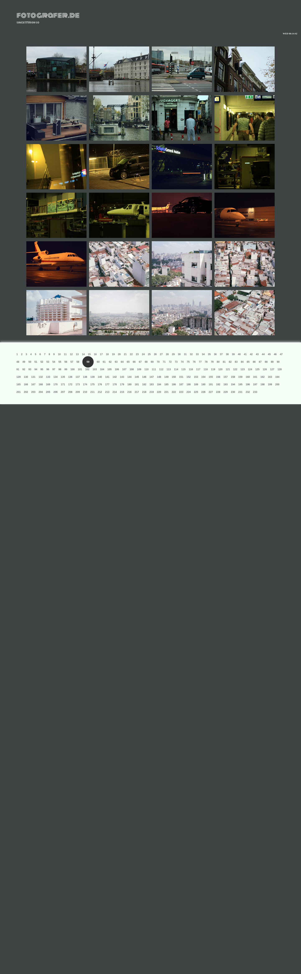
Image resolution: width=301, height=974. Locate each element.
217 (137, 392)
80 (218, 361)
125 (257, 369)
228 (218, 392)
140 (100, 376)
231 (240, 392)
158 (233, 376)
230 (233, 392)
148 (159, 376)
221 (166, 392)
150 (174, 376)
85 (248, 361)
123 (243, 369)
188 (188, 384)
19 (113, 354)
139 (92, 376)
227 (211, 392)
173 (78, 384)
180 (129, 384)
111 (154, 369)
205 (48, 392)
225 (196, 392)
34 (203, 354)
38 (227, 354)
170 (55, 384)
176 (100, 384)
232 (248, 392)
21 (125, 354)
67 (140, 361)
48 (18, 361)
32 (191, 354)
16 (95, 354)
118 (206, 369)
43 (257, 354)
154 (203, 376)
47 (281, 354)
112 (161, 369)
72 (170, 361)
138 (85, 376)
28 (167, 354)
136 (70, 376)
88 (266, 361)
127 (272, 369)
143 (122, 376)
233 (255, 392)
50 (29, 361)
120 (220, 369)
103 (95, 369)
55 (60, 361)
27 (161, 354)
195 (240, 384)
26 (155, 354)
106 (117, 369)
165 (19, 384)
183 (151, 384)
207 (63, 392)
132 (41, 376)
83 (236, 361)
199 (270, 384)
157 (225, 376)
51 (35, 361)
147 (151, 376)
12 (71, 354)
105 (109, 369)
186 (174, 384)
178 (114, 384)
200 (277, 384)
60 (98, 361)
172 (70, 384)
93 (29, 369)
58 (78, 361)
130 (26, 376)
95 (41, 369)
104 (102, 369)
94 (35, 369)
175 (92, 384)
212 (100, 392)
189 (196, 384)
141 (107, 376)
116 (191, 369)
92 (23, 369)
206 (55, 392)
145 (137, 376)
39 (233, 354)
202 (26, 392)
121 (228, 369)
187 (181, 384)
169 (48, 384)
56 (65, 361)
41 (245, 354)
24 (143, 354)
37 (221, 354)
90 (278, 361)
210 (85, 392)
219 (151, 392)
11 (65, 354)
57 (71, 361)
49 (23, 361)
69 (152, 361)
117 (198, 369)
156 (218, 376)
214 (114, 392)
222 (174, 392)
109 (139, 369)
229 (225, 392)
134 (55, 376)
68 (146, 361)
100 (72, 369)
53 (47, 361)
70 (158, 361)
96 (47, 369)
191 (211, 384)
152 (188, 376)
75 (188, 361)
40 (239, 354)
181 (137, 384)
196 (248, 384)
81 (224, 361)
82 (230, 361)
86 (254, 361)
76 (194, 361)
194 (233, 384)
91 (18, 369)
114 (176, 369)
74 (182, 361)
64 (122, 361)
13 (77, 354)
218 (144, 392)
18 (107, 354)
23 (137, 354)
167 (33, 384)
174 (85, 384)
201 (19, 392)
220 (159, 392)
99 (65, 369)
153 (196, 376)
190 (203, 384)
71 (164, 361)
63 (116, 361)
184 (159, 384)
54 (53, 361)
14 (83, 354)
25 (149, 354)
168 (41, 384)
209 (78, 392)
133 (48, 376)
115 (183, 369)
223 (181, 392)
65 (128, 361)
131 (33, 376)
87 (260, 361)
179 (122, 384)
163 (270, 376)
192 (218, 384)
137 (78, 376)
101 (80, 369)
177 (107, 384)
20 (119, 354)
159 (240, 376)
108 (132, 369)
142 (114, 376)
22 (131, 354)
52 (41, 361)
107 (124, 369)
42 (251, 354)
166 (26, 384)
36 (215, 354)
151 (181, 376)
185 (166, 384)
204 (41, 392)
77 (200, 361)
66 (134, 361)
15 (89, 354)
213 (107, 392)
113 (169, 369)
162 (262, 376)
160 (248, 376)
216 (129, 392)
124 (250, 369)
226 (203, 392)
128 (279, 369)
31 (185, 354)
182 (144, 384)
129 (19, 376)
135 (63, 376)
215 (122, 392)
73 (176, 361)
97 (53, 369)
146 (144, 376)
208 (70, 392)
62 (110, 361)
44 (263, 354)
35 (209, 354)
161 (255, 376)
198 (262, 384)
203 (33, 392)
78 (206, 361)
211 (92, 392)
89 (272, 361)
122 (235, 369)
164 (277, 376)
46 (275, 354)
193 (225, 384)
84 (242, 361)
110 (146, 369)
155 (211, 376)
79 (212, 361)
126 (265, 369)
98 (60, 369)
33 (197, 354)
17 (101, 354)
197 (255, 384)
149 (166, 376)
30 (179, 354)
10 (59, 354)
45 (269, 354)
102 (87, 369)
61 (104, 361)
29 (173, 354)
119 (213, 369)
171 (63, 384)
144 (129, 376)
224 (188, 392)
